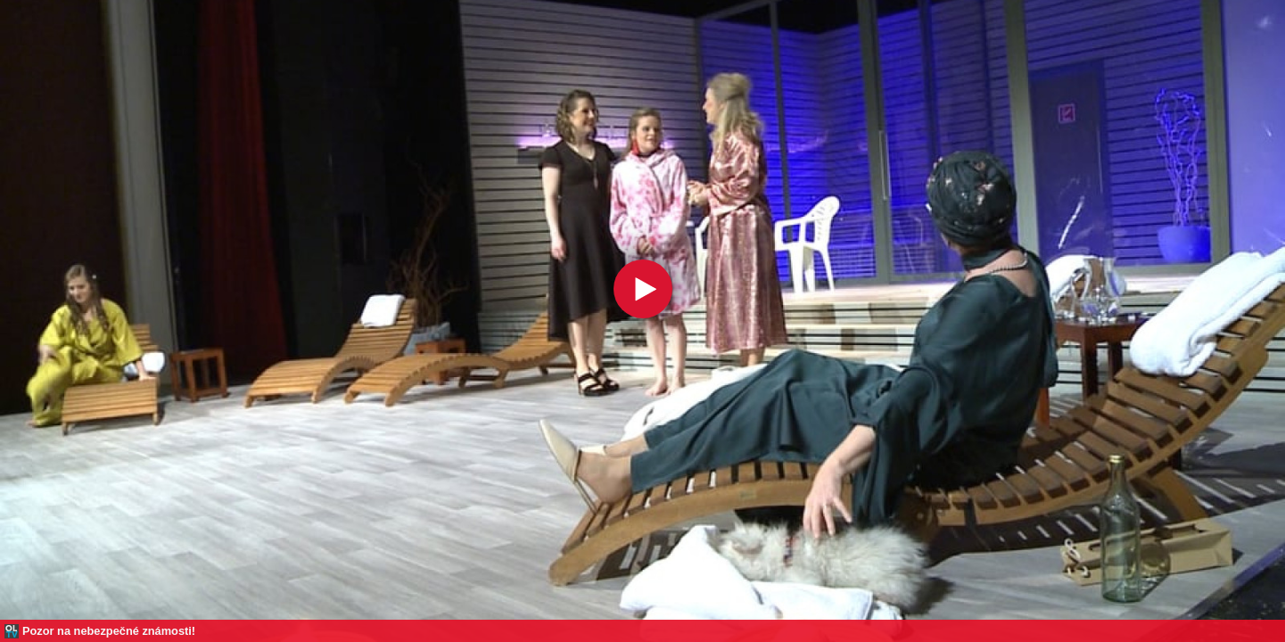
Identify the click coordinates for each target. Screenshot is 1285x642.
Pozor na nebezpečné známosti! (108, 631)
